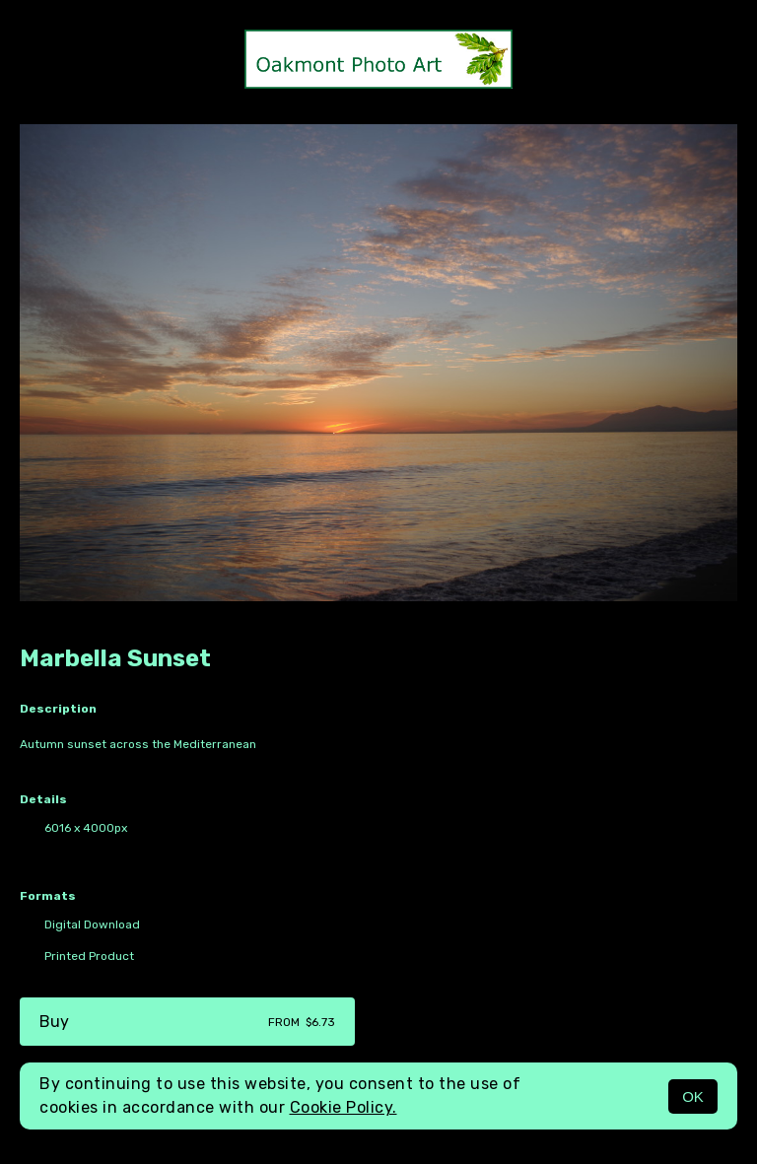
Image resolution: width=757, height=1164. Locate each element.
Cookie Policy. (343, 1107)
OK (693, 1096)
